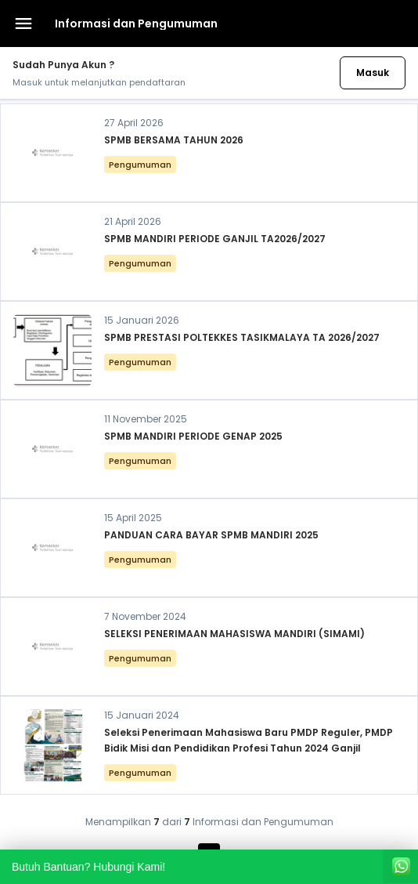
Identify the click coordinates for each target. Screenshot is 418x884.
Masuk (372, 72)
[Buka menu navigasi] (23, 23)
